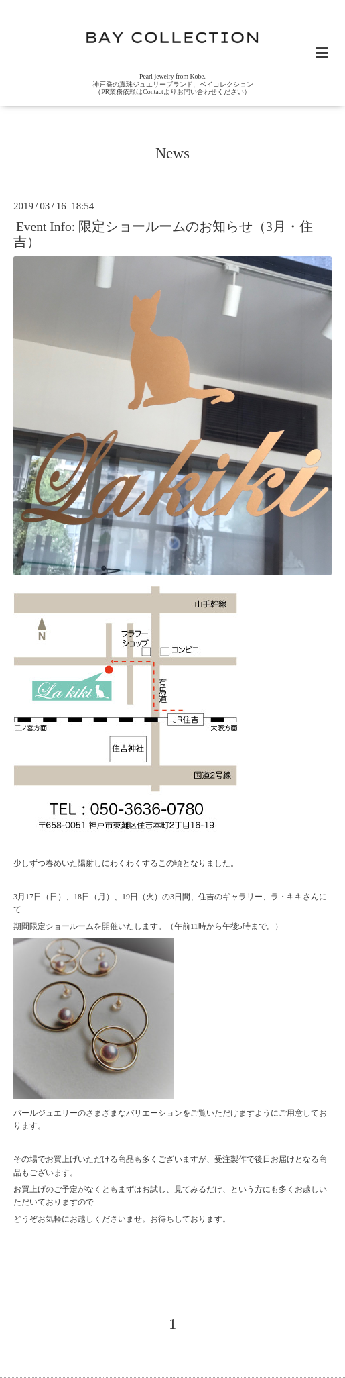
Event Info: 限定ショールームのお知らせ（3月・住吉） (163, 233)
